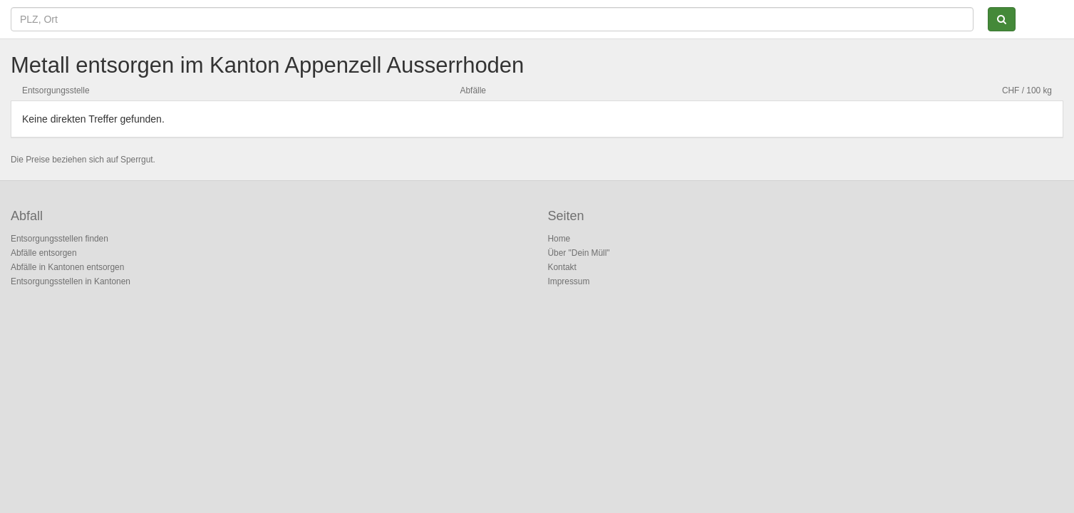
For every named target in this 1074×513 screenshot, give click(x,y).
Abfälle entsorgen (44, 253)
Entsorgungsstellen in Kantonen (70, 281)
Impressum (569, 281)
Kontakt (562, 267)
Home (559, 239)
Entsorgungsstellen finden (59, 239)
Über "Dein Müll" (579, 253)
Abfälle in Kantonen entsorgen (67, 267)
